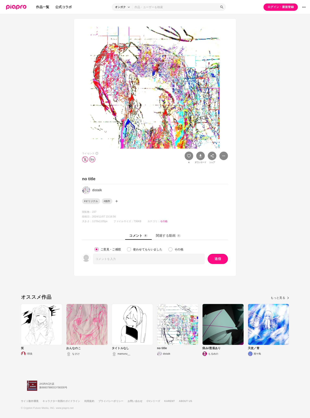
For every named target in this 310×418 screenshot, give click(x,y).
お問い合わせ (135, 401)
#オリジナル (91, 201)
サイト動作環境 (29, 401)
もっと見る (280, 297)
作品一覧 (42, 7)
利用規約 (89, 401)
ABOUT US (185, 401)
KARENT (169, 401)
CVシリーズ (153, 401)
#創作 (107, 201)
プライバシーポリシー (111, 401)
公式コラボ (63, 7)
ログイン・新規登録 (281, 7)
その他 (164, 221)
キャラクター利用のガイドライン (61, 401)
